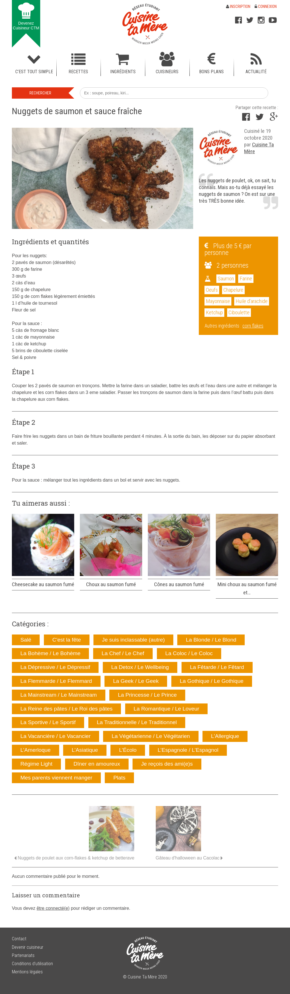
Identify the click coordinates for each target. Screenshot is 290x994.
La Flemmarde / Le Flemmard (56, 681)
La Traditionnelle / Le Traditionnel (137, 722)
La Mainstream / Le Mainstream (58, 695)
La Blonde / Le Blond (211, 640)
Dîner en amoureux (97, 764)
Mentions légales (27, 971)
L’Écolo (128, 750)
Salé (25, 640)
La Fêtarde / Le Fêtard (217, 667)
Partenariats (23, 955)
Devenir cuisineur (27, 947)
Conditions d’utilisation (32, 963)
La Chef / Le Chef (123, 653)
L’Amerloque (35, 750)
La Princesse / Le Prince (147, 695)
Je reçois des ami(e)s (167, 764)
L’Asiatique (85, 750)
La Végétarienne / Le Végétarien (151, 736)
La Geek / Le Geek (136, 681)
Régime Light (36, 764)
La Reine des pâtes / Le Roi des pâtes (66, 709)
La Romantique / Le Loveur (166, 709)
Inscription (238, 6)
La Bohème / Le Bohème (50, 653)
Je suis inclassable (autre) (133, 640)
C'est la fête (66, 640)
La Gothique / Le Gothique (212, 681)
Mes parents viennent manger (56, 778)
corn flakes (252, 326)
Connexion (266, 6)
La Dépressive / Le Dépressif (55, 667)
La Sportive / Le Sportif (48, 722)
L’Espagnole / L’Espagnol (188, 750)
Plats (119, 778)
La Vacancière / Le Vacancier (55, 736)
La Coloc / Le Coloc (189, 653)
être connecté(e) (53, 908)
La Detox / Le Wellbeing (140, 667)
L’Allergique (225, 736)
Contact (19, 938)
